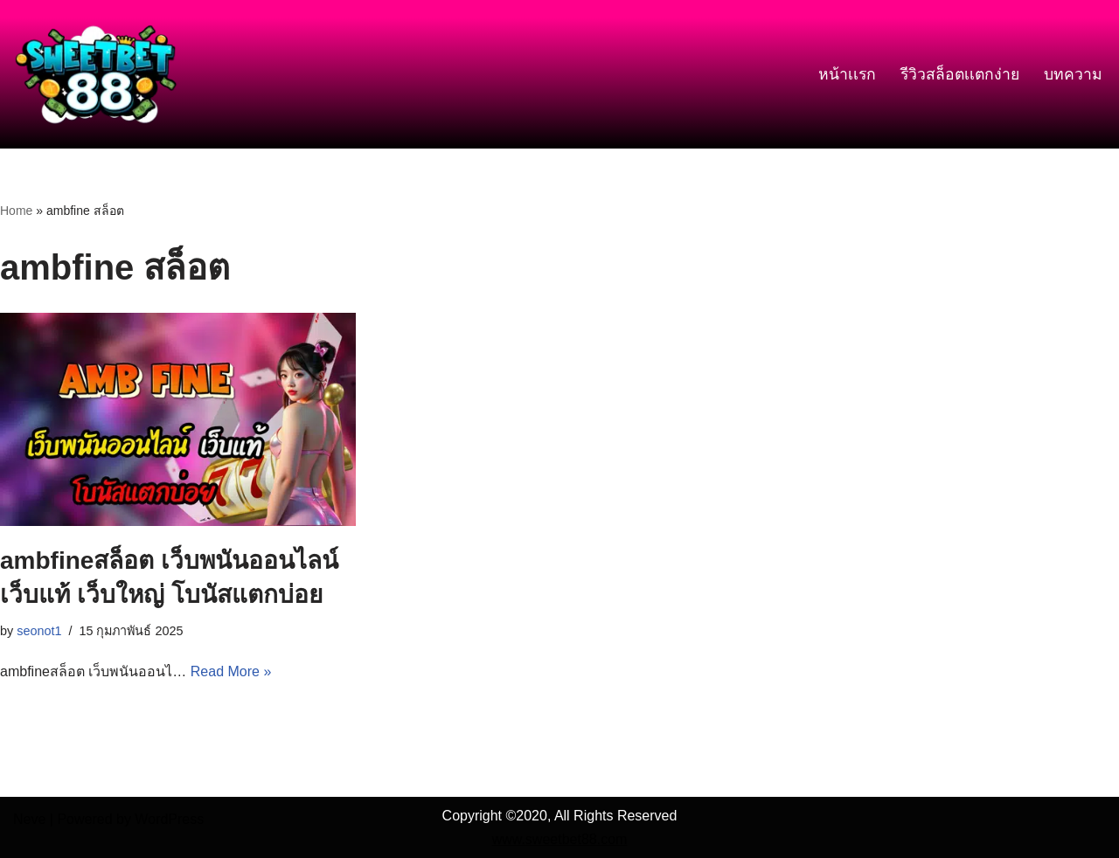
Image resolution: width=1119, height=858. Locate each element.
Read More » (231, 671)
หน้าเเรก (847, 74)
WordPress (169, 819)
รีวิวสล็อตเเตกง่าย (959, 74)
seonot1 (39, 631)
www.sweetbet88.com (560, 839)
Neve (29, 819)
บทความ (1073, 74)
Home (16, 211)
